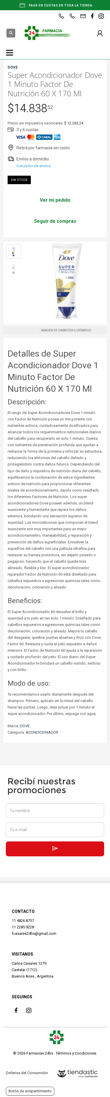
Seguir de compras (55, 221)
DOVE (25, 726)
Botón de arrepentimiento (30, 1091)
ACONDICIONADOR (42, 732)
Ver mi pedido (55, 200)
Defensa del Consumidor (27, 1073)
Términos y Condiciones (76, 1053)
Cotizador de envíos (33, 166)
